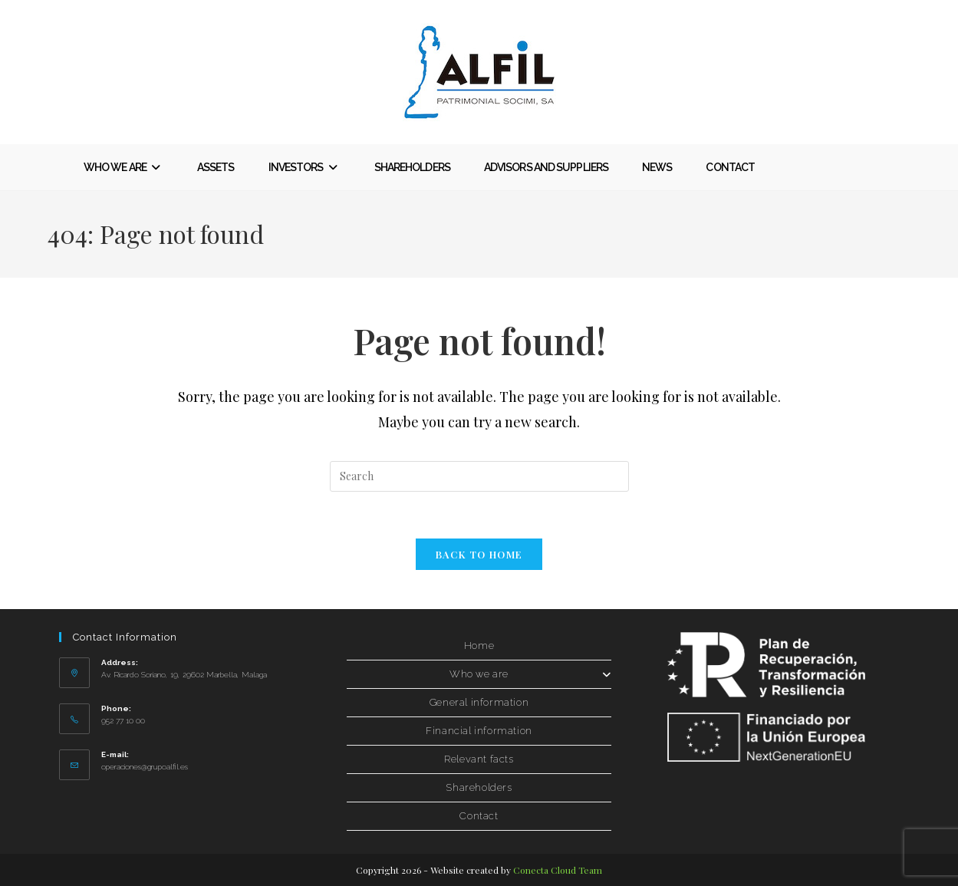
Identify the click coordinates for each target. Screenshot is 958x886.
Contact (478, 816)
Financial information (479, 730)
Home (479, 645)
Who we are (530, 674)
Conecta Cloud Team (557, 870)
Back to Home (479, 554)
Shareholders (479, 787)
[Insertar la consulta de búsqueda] (479, 476)
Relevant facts (478, 759)
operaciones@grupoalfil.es (144, 766)
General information (479, 702)
